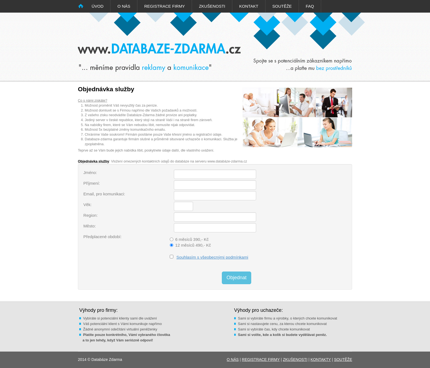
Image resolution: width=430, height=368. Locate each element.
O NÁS (123, 6)
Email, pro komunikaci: (104, 194)
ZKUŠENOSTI (212, 6)
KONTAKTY (320, 359)
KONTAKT (248, 6)
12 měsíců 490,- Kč (193, 245)
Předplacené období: (102, 236)
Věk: (87, 204)
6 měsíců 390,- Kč (192, 239)
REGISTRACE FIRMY (164, 6)
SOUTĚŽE (282, 6)
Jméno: (90, 172)
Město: (89, 226)
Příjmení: (91, 183)
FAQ (310, 6)
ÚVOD (97, 6)
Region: (90, 215)
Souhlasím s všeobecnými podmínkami (212, 257)
